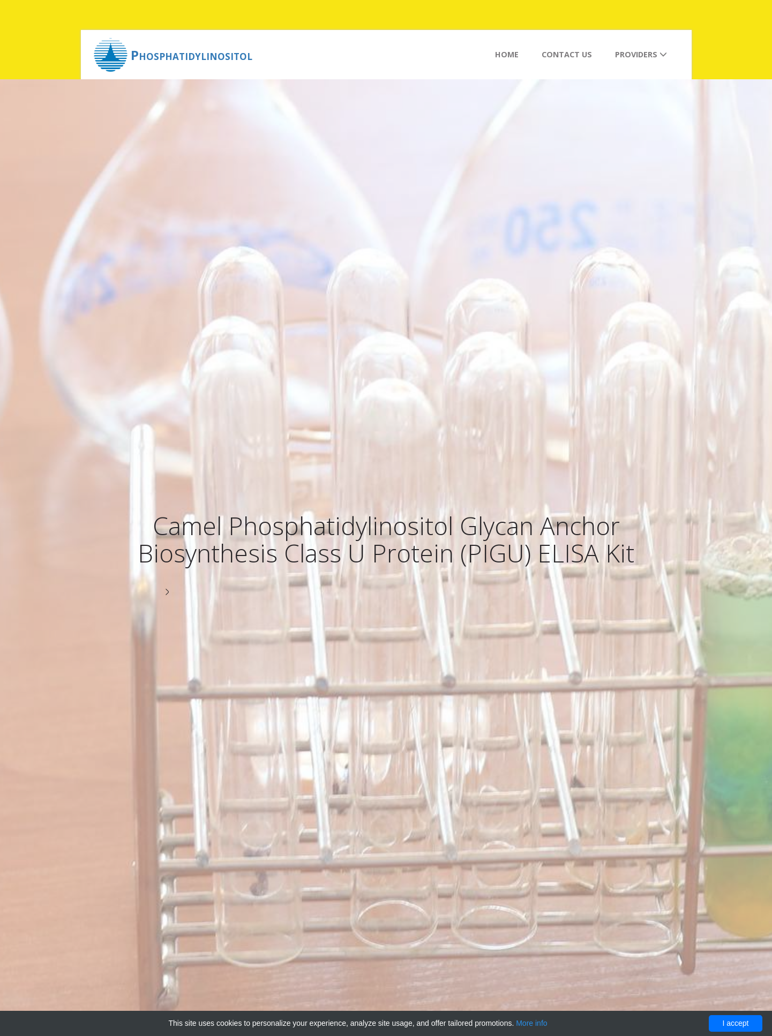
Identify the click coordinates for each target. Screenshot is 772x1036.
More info (531, 1023)
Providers (641, 54)
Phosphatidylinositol (191, 55)
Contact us (567, 54)
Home (507, 54)
